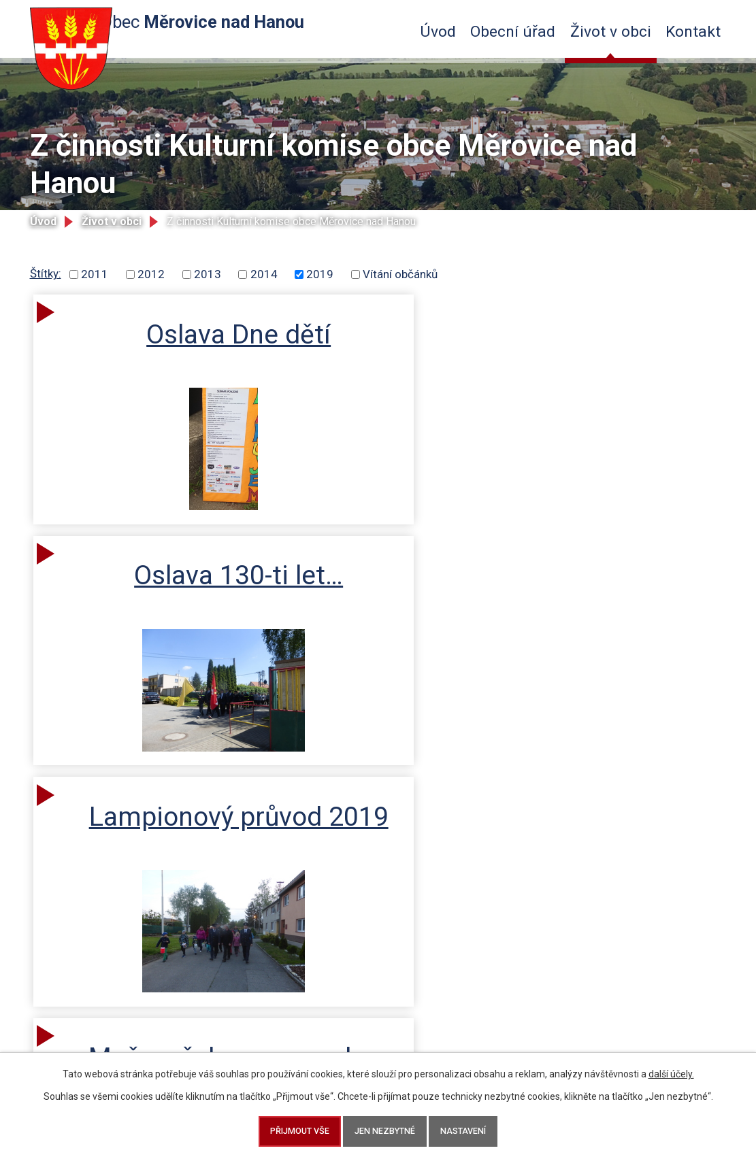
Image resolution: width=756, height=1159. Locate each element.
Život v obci (610, 31)
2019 (319, 274)
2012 (151, 274)
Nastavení (472, 1129)
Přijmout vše (290, 1129)
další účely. (671, 1069)
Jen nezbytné (385, 1129)
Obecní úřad (512, 31)
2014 (264, 274)
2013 (207, 274)
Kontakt (693, 31)
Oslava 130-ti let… (393, 351)
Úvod (438, 31)
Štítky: (45, 273)
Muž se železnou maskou (161, 616)
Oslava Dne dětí (161, 351)
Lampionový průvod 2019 (625, 351)
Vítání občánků (400, 274)
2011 (94, 274)
